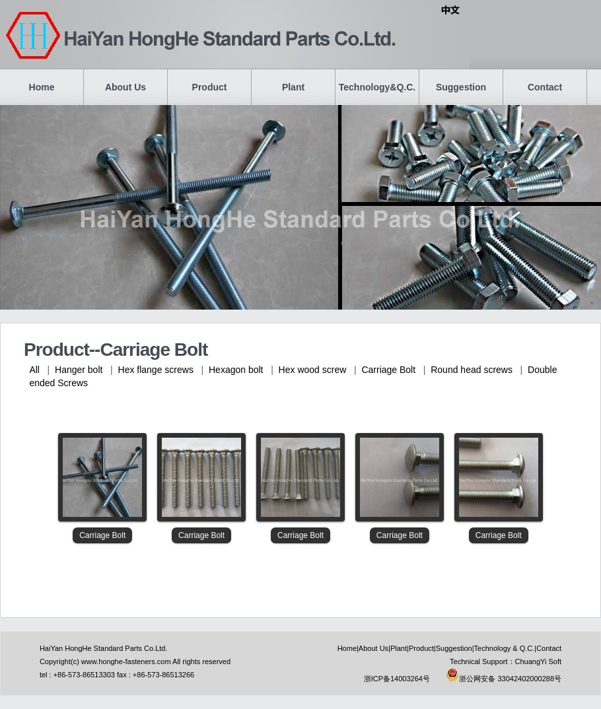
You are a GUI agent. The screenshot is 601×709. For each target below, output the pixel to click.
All (34, 369)
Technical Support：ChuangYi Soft (505, 661)
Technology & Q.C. (504, 648)
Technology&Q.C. (377, 87)
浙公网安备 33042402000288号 (503, 679)
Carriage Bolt (388, 369)
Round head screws (472, 369)
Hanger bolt (78, 369)
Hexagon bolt (236, 369)
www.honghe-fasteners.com (126, 661)
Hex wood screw (313, 369)
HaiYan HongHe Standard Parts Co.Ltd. (104, 648)
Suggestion (461, 87)
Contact (545, 87)
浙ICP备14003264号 (397, 679)
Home (42, 87)
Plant (293, 87)
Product (209, 87)
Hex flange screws (156, 369)
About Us (125, 87)
